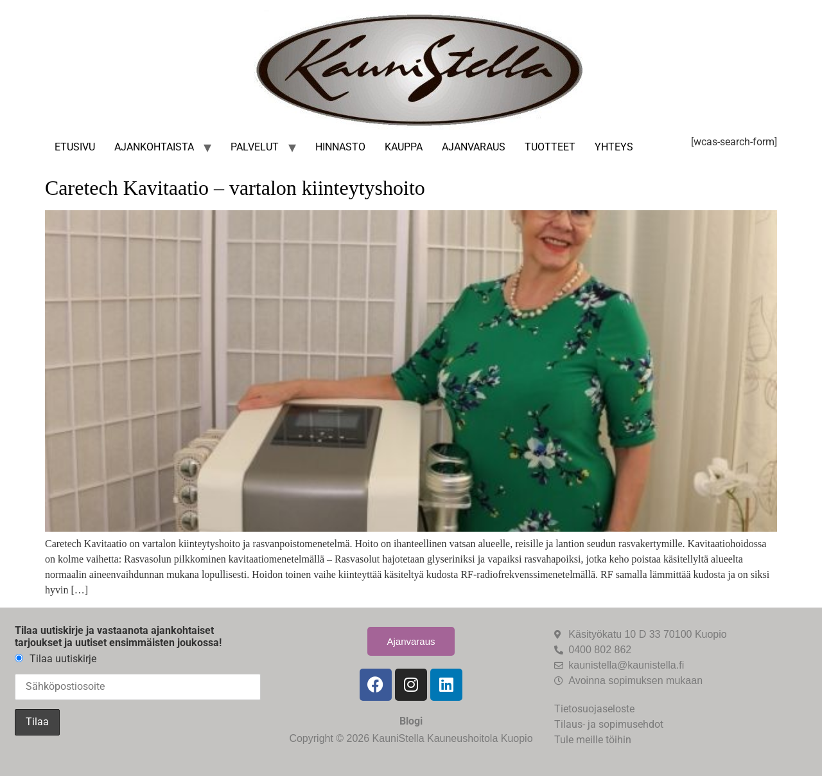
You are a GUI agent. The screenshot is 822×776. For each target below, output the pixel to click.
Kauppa (404, 147)
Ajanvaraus (473, 147)
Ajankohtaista (154, 147)
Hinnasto (340, 147)
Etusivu (75, 147)
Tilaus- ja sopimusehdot (608, 724)
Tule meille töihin (592, 740)
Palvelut (255, 147)
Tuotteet (550, 147)
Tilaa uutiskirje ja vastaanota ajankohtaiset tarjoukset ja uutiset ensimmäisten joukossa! (118, 636)
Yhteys (614, 147)
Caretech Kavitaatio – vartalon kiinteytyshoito (235, 187)
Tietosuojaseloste (594, 709)
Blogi (411, 721)
